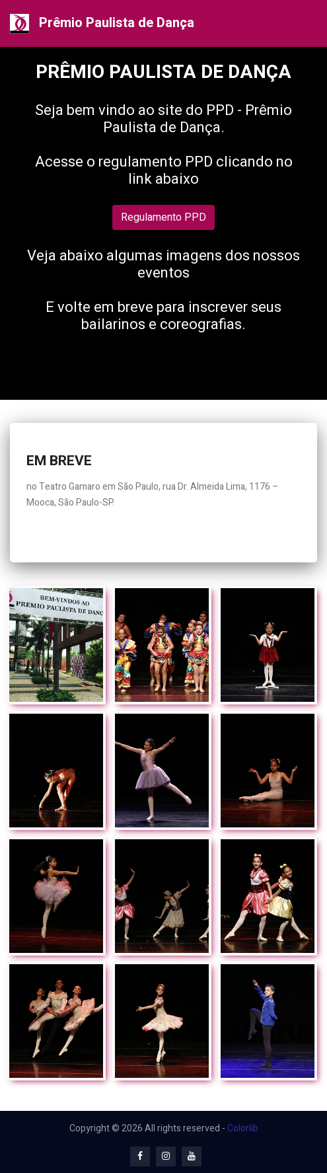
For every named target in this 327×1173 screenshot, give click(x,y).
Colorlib (242, 1128)
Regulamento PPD (163, 217)
